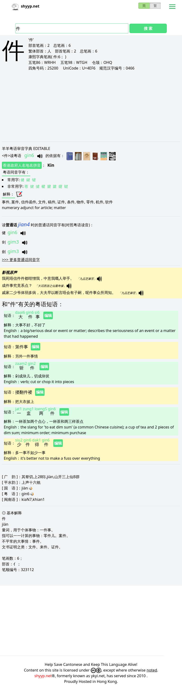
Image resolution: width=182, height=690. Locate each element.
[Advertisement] (91, 106)
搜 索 (148, 28)
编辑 (48, 315)
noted (152, 670)
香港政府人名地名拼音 (22, 165)
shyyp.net (43, 675)
